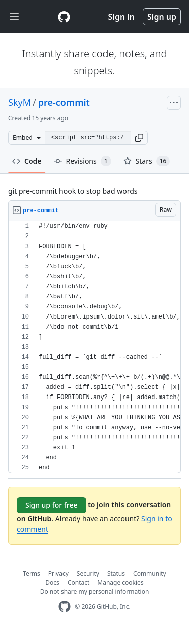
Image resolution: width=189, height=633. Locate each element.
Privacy (58, 573)
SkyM (19, 102)
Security (88, 573)
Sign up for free (51, 505)
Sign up (161, 16)
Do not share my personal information (94, 591)
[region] (94, 347)
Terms (31, 573)
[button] (139, 138)
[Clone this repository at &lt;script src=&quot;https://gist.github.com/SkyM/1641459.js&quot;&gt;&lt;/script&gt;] (88, 138)
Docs (52, 582)
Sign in (121, 16)
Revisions (82, 161)
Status (116, 573)
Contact (78, 582)
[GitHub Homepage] (64, 606)
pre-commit (64, 102)
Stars (146, 161)
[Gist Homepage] (64, 17)
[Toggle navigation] (14, 17)
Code (27, 161)
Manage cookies (120, 582)
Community (149, 573)
